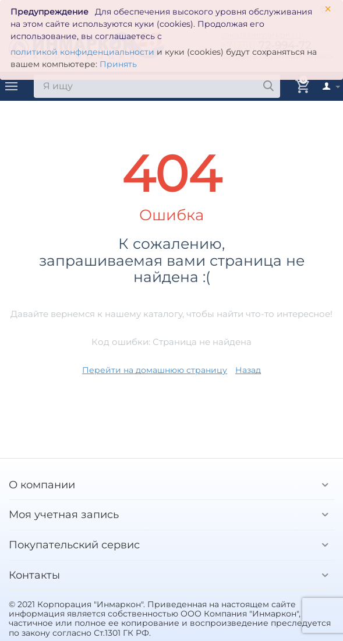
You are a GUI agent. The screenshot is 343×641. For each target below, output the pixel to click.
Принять (118, 64)
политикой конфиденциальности (82, 52)
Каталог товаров (11, 86)
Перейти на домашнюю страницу (154, 370)
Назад (248, 370)
